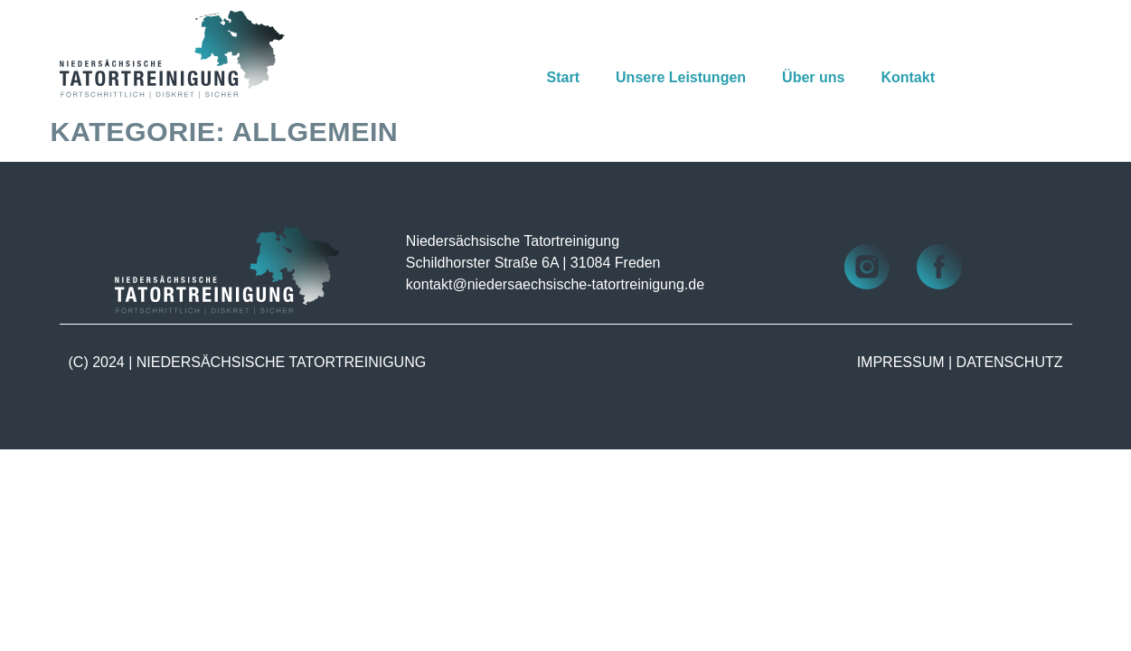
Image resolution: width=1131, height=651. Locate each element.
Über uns (813, 77)
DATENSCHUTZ (1010, 362)
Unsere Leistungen (681, 77)
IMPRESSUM (901, 362)
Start (563, 77)
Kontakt (908, 77)
